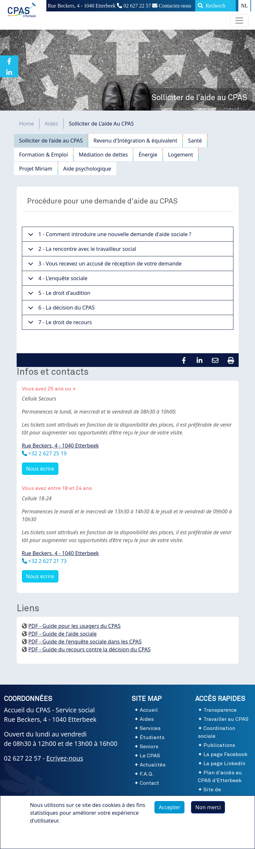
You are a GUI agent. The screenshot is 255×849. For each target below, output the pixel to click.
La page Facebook (225, 754)
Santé (195, 140)
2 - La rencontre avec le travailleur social (81, 250)
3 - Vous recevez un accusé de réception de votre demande (104, 265)
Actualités (153, 764)
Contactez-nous (171, 5)
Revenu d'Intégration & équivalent (135, 140)
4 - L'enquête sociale (57, 280)
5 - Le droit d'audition (58, 294)
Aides (51, 123)
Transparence (220, 710)
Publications (219, 745)
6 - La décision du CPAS (60, 309)
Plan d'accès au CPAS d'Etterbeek (220, 776)
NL (244, 5)
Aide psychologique (87, 168)
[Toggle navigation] (239, 20)
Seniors (149, 746)
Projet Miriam (36, 168)
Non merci (208, 810)
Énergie (147, 154)
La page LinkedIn (224, 763)
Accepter (169, 810)
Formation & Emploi (43, 154)
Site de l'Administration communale (218, 797)
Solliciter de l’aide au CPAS (51, 140)
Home (26, 123)
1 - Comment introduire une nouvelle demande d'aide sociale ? (108, 236)
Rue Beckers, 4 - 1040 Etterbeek (60, 445)
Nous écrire (40, 468)
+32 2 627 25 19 (47, 453)
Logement (180, 154)
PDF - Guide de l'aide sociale (62, 633)
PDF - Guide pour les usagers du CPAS (74, 625)
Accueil (149, 710)
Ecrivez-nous (64, 758)
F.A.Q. (147, 774)
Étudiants (152, 737)
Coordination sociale (216, 732)
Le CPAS (150, 755)
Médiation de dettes (103, 154)
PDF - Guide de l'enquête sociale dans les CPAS (85, 641)
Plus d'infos (51, 838)
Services (150, 728)
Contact (149, 783)
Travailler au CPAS (225, 719)
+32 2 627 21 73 (47, 561)
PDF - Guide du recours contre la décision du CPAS (89, 649)
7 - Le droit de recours (59, 324)
